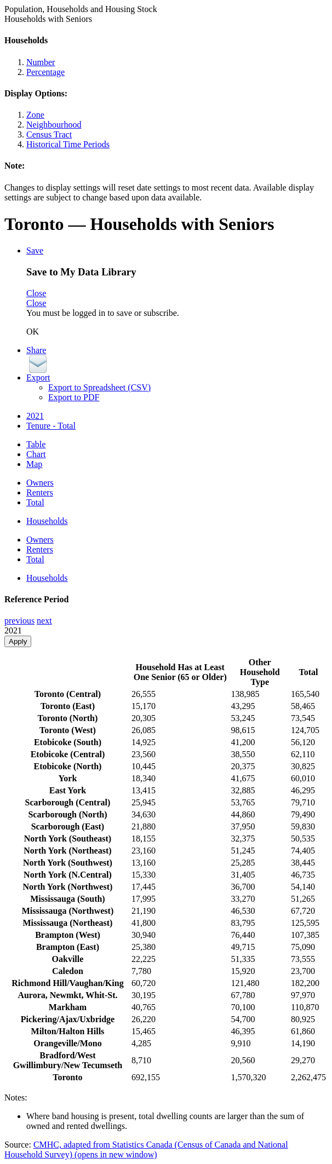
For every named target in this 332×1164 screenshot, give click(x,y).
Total (35, 502)
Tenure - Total (51, 425)
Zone (35, 114)
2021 (35, 415)
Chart (36, 454)
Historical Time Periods (68, 144)
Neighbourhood (53, 124)
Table (35, 444)
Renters (39, 492)
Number (40, 62)
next (44, 620)
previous (19, 620)
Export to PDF (73, 397)
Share (36, 350)
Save (34, 250)
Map (34, 464)
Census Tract (49, 134)
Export (38, 377)
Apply (18, 641)
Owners (40, 482)
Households (47, 521)
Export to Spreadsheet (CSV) (99, 387)
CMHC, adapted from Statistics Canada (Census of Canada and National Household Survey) (146, 1149)
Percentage (45, 72)
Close (36, 293)
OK (32, 331)
